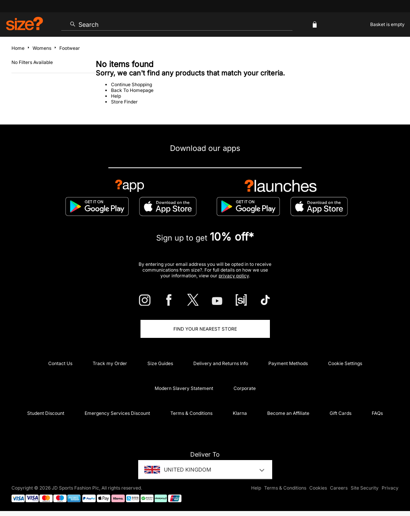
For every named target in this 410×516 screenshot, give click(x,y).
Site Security (365, 488)
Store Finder (124, 102)
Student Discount (45, 413)
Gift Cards (340, 413)
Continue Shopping (131, 84)
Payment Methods (288, 363)
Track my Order (110, 363)
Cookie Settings (345, 363)
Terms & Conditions (191, 413)
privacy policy (234, 275)
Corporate (245, 388)
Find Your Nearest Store (205, 329)
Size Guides (160, 363)
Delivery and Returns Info (220, 363)
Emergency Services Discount (117, 413)
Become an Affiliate (288, 413)
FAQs (377, 413)
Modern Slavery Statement (184, 388)
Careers (339, 488)
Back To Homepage (132, 90)
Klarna (240, 413)
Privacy (390, 488)
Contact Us (60, 363)
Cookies (318, 488)
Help (116, 96)
